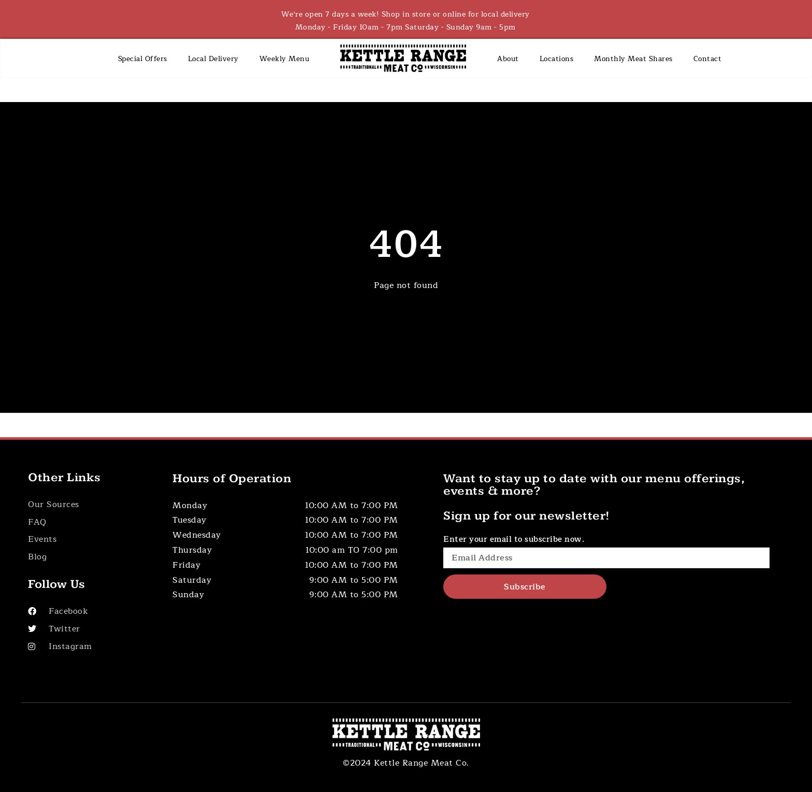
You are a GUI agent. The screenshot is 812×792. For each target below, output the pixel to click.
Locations (557, 59)
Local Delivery (213, 59)
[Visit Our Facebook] (89, 611)
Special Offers (142, 59)
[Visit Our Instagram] (89, 646)
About (508, 59)
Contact (707, 59)
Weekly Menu (284, 59)
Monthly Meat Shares (633, 59)
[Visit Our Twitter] (89, 629)
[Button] (89, 504)
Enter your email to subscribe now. (513, 539)
